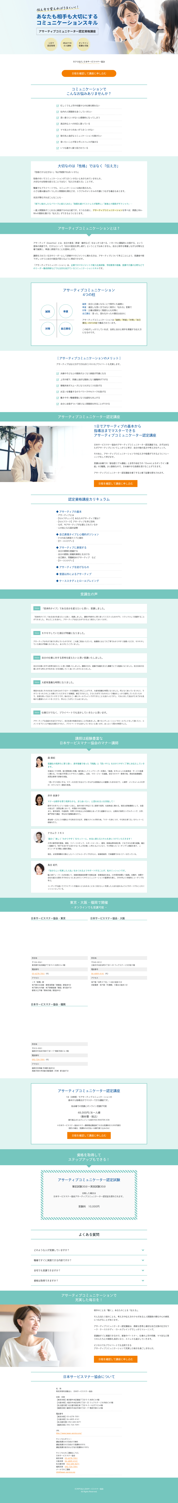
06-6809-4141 (97, 974)
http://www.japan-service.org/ (69, 1433)
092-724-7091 (38, 1059)
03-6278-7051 (38, 974)
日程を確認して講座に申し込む (89, 73)
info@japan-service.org (65, 1472)
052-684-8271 (73, 1464)
